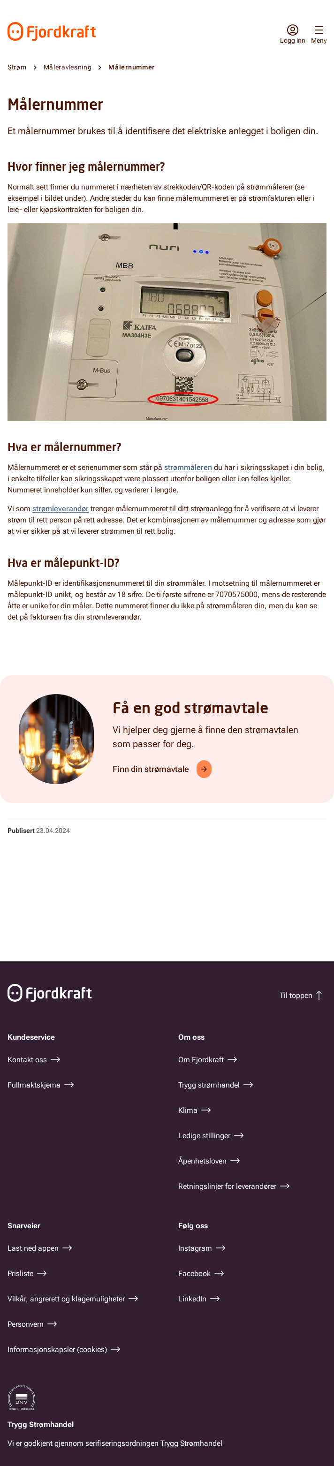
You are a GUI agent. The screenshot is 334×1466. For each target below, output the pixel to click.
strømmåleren (188, 467)
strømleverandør (60, 508)
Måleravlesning (68, 67)
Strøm (17, 67)
